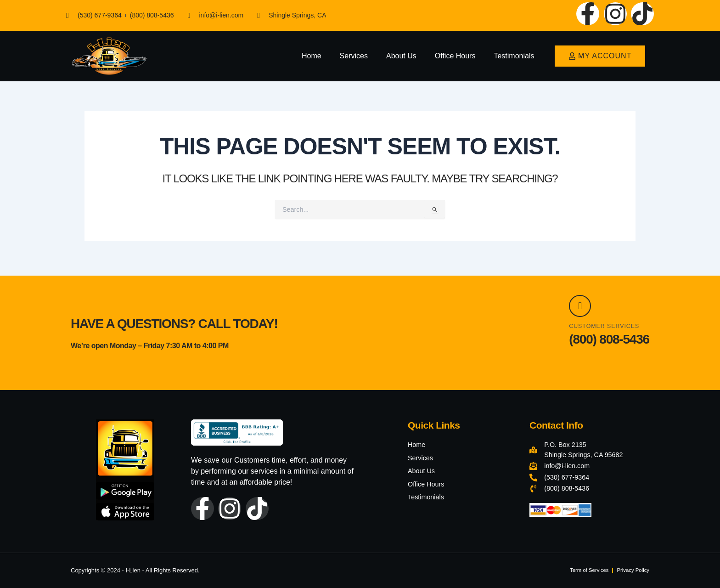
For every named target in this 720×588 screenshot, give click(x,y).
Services (354, 56)
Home (311, 56)
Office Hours (455, 56)
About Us (401, 56)
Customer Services (608, 325)
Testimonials (514, 56)
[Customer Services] (582, 303)
